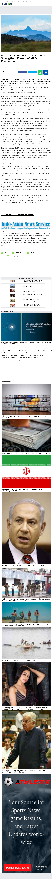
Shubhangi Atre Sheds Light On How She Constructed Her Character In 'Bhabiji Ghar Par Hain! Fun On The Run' (25, 708)
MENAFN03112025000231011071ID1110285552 (17, 217)
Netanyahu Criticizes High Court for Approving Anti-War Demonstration (24, 567)
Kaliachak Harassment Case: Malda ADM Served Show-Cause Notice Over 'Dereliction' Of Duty (26, 600)
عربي (22, 2)
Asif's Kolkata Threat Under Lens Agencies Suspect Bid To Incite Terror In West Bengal (25, 770)
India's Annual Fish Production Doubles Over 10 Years (23, 660)
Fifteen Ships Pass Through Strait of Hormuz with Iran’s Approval (23, 419)
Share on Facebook (23, 74)
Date (3, 74)
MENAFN (4, 82)
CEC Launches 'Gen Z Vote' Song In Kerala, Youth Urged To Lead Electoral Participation (25, 625)
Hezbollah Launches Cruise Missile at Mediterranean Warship (26, 455)
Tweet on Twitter (32, 74)
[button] (26, 2)
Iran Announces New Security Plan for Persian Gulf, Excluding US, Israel (26, 491)
